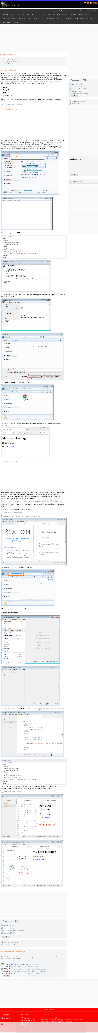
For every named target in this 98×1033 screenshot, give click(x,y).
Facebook (5, 1018)
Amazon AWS (5, 22)
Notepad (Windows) (11, 61)
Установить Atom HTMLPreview (14, 792)
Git (87, 18)
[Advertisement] (49, 38)
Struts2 (61, 11)
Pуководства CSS (9, 945)
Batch (53, 14)
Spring (53, 11)
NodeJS (29, 18)
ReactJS (36, 18)
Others (14, 22)
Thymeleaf (45, 11)
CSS (62, 18)
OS (75, 18)
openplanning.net (28, 1020)
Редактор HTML (10, 59)
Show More (6, 937)
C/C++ (38, 14)
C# (33, 14)
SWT (94, 11)
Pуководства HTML (11, 921)
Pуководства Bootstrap (10, 942)
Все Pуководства (6, 11)
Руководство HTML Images (79, 93)
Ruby (43, 14)
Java (15, 11)
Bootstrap (69, 18)
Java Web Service (78, 11)
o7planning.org (27, 1018)
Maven (23, 11)
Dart (48, 14)
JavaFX (88, 11)
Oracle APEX (73, 14)
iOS (18, 14)
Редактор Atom (10, 63)
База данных (61, 14)
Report (81, 14)
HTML (57, 18)
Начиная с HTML (8, 933)
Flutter (43, 18)
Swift (28, 14)
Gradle (29, 11)
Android (12, 14)
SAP (91, 18)
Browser (82, 18)
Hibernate (68, 11)
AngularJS (50, 18)
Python (23, 14)
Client (87, 14)
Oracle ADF (4, 14)
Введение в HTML (9, 925)
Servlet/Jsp (36, 11)
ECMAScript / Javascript (8, 18)
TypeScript (21, 18)
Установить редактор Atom (13, 104)
